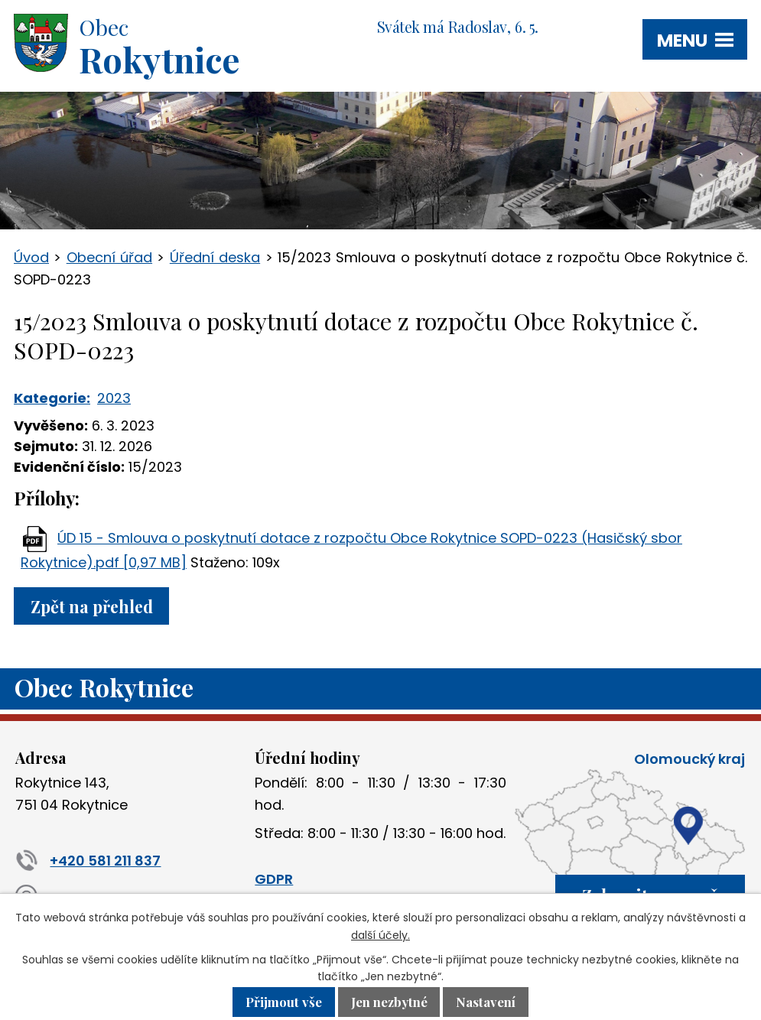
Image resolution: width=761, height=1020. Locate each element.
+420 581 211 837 (88, 860)
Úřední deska (215, 257)
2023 (114, 398)
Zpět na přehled (92, 605)
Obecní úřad (109, 257)
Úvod (31, 257)
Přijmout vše (284, 1002)
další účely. (380, 935)
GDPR (274, 878)
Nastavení (485, 1002)
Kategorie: (52, 398)
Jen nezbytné (389, 1002)
